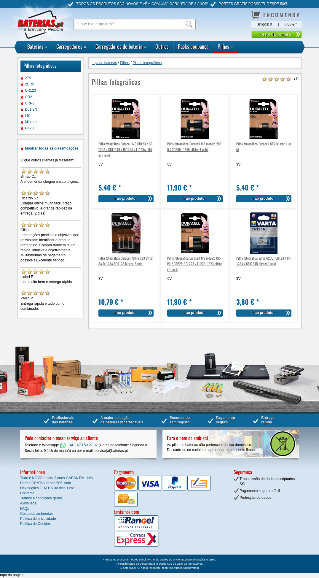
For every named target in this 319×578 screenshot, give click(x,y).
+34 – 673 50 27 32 (79, 445)
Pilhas (225, 46)
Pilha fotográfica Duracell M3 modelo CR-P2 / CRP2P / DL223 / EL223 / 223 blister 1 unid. (194, 263)
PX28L (30, 128)
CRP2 (29, 103)
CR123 (30, 90)
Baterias (37, 46)
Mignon (30, 122)
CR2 (28, 97)
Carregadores (71, 46)
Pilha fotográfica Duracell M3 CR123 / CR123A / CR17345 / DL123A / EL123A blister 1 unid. (125, 149)
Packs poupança (193, 46)
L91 (28, 116)
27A (28, 78)
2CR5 (29, 84)
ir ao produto (124, 198)
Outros (162, 46)
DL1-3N (31, 109)
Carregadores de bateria (120, 46)
